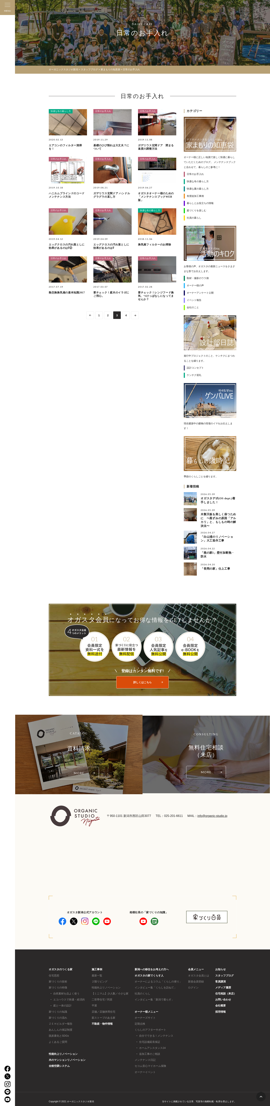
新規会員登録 (196, 980)
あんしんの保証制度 (60, 1028)
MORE (79, 772)
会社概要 (220, 1004)
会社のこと (193, 307)
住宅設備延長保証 (149, 1040)
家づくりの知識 (58, 1010)
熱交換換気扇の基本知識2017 (67, 292)
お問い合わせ (223, 998)
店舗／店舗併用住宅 (103, 1010)
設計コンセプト (195, 367)
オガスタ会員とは (198, 974)
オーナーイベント (145, 1070)
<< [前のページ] (90, 315)
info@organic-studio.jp (212, 814)
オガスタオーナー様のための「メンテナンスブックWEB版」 (156, 197)
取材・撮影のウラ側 (198, 278)
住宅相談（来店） (225, 992)
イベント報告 (194, 299)
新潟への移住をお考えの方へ (152, 968)
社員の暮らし (194, 217)
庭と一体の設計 (62, 1004)
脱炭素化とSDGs (59, 1034)
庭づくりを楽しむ (196, 210)
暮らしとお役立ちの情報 (200, 203)
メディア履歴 (223, 986)
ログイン (193, 986)
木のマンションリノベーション (67, 1058)
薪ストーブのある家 (103, 1016)
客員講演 (220, 980)
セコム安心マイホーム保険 (150, 1064)
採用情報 (220, 1010)
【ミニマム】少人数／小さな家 (110, 992)
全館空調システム (59, 1064)
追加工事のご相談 (149, 1052)
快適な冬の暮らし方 (61, 111)
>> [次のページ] (136, 315)
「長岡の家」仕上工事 (215, 567)
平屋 (94, 1004)
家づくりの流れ (58, 1016)
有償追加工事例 (195, 195)
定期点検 (140, 1022)
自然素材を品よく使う (66, 992)
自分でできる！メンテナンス (156, 1034)
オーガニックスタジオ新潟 (63, 69)
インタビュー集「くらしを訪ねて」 (156, 986)
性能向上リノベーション (63, 1052)
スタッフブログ (224, 974)
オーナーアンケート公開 (200, 292)
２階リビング (99, 980)
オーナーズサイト (145, 1016)
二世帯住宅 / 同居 (102, 998)
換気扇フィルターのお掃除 (154, 244)
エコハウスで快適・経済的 (69, 998)
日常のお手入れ (103, 111)
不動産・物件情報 (102, 1022)
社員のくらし (142, 992)
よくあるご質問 (58, 1040)
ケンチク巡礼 (194, 374)
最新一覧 (97, 974)
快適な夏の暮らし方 (198, 188)
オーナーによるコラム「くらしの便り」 (158, 980)
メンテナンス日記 (145, 1058)
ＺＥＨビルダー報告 (60, 1022)
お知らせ (220, 968)
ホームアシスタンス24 (152, 1046)
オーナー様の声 (195, 285)
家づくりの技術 (58, 980)
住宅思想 (54, 974)
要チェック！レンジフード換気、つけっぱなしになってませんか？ (156, 296)
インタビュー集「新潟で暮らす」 (154, 998)
